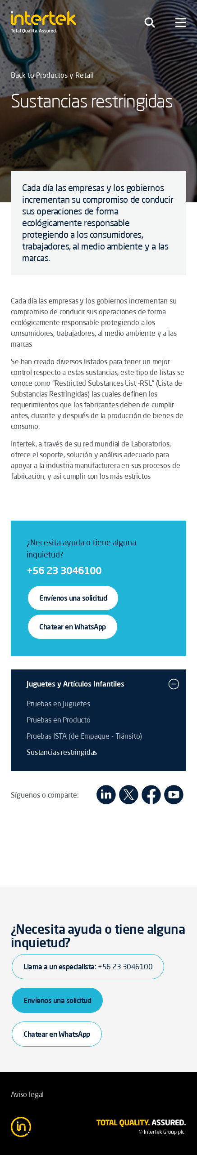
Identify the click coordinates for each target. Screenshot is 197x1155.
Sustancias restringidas (62, 752)
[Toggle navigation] (149, 22)
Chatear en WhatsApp (72, 626)
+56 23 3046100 (64, 570)
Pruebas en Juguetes (58, 703)
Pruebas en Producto (59, 719)
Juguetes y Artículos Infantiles (75, 683)
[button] (173, 683)
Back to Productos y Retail (52, 75)
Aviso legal (27, 1094)
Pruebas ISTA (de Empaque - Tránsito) (84, 735)
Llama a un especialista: (87, 966)
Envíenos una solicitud (73, 597)
